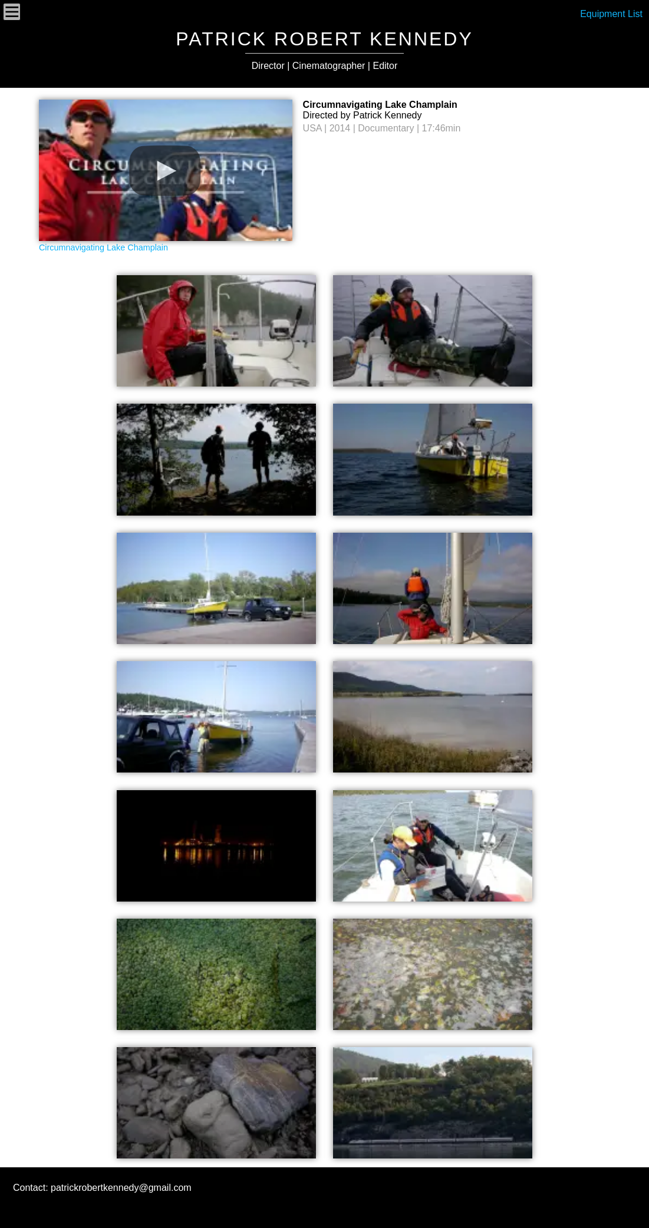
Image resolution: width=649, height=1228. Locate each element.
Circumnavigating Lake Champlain (103, 247)
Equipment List (611, 14)
